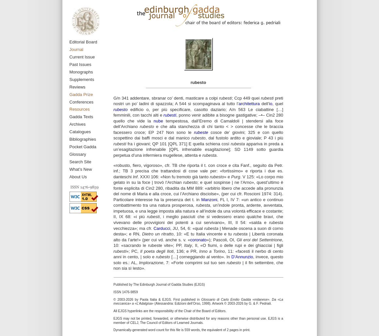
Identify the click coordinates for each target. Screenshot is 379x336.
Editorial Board (83, 42)
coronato (198, 239)
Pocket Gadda (83, 146)
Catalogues (80, 131)
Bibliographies (83, 139)
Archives (78, 124)
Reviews (78, 87)
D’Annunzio (242, 256)
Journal (77, 49)
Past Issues (80, 64)
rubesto (121, 109)
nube (158, 121)
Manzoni (209, 199)
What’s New (81, 169)
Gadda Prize (81, 94)
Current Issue (82, 57)
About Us (78, 176)
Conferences (82, 102)
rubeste (201, 132)
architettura (249, 103)
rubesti (170, 115)
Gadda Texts (81, 116)
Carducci (161, 228)
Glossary (78, 154)
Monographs (81, 72)
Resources (80, 109)
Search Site (80, 161)
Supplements (82, 79)
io (270, 103)
